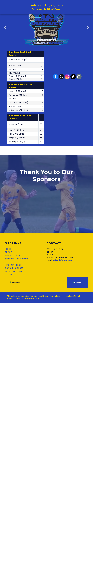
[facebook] (55, 77)
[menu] (88, 7)
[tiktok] (73, 77)
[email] (79, 77)
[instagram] (67, 77)
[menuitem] (25, 249)
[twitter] (61, 77)
